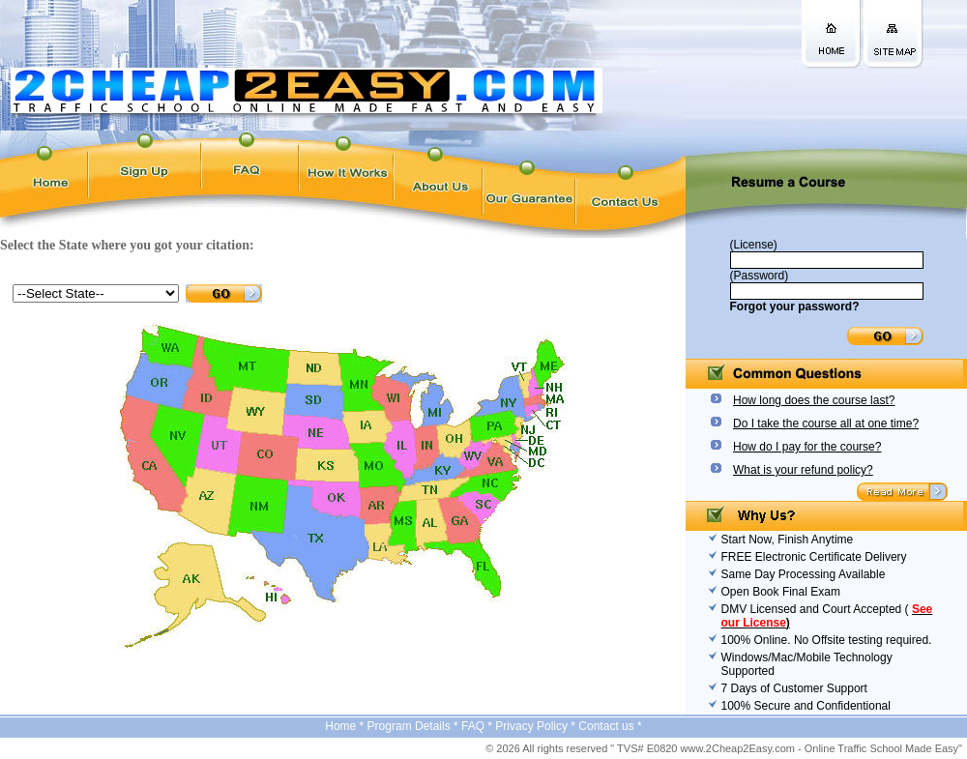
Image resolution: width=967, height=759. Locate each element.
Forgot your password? (795, 306)
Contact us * (609, 726)
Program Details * (414, 726)
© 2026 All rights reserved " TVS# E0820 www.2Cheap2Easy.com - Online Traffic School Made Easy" (723, 748)
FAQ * (478, 726)
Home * (345, 726)
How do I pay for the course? (807, 446)
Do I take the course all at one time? (826, 423)
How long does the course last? (813, 400)
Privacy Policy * (536, 726)
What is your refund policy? (803, 470)
